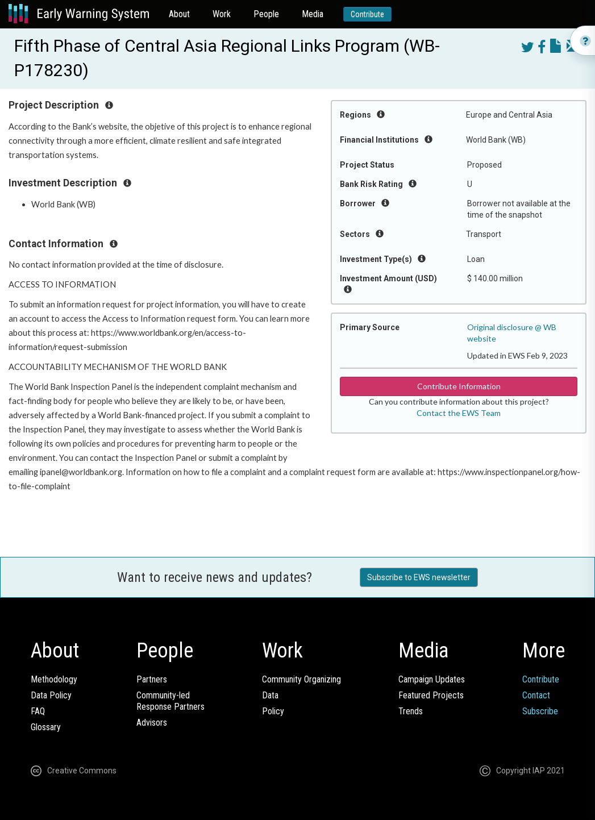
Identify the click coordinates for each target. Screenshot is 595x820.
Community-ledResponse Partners (170, 701)
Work (222, 14)
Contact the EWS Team (459, 413)
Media (312, 14)
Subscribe (540, 711)
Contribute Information (459, 386)
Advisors (151, 722)
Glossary (46, 727)
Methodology (54, 679)
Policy (273, 711)
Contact (536, 695)
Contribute (367, 14)
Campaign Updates (431, 679)
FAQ (38, 711)
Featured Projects (431, 695)
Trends (410, 711)
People (266, 14)
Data (270, 695)
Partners (151, 679)
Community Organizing (301, 679)
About (179, 14)
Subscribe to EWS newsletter (419, 577)
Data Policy (51, 695)
